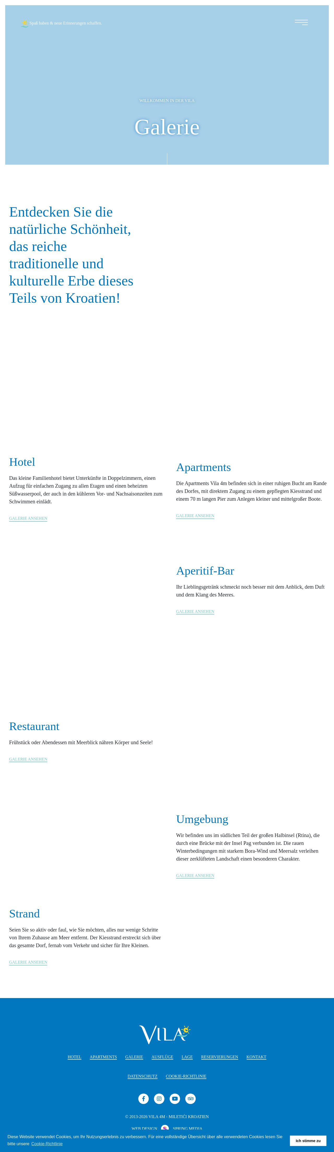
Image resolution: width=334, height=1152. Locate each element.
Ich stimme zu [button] (308, 1141)
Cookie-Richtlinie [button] (47, 1144)
